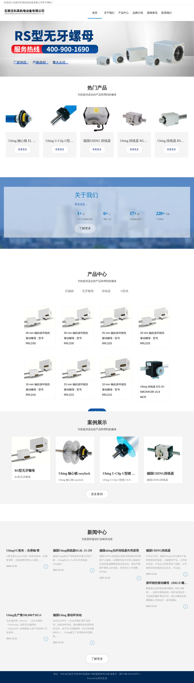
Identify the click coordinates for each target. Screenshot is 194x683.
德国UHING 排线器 (97, 141)
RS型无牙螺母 (25, 524)
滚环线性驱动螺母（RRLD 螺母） (168, 669)
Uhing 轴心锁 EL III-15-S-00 (27, 141)
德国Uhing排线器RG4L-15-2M (72, 637)
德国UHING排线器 (160, 526)
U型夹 (125, 381)
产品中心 (123, 12)
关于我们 (109, 12)
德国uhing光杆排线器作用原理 (119, 637)
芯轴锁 (69, 381)
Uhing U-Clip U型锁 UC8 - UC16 (126, 526)
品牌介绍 (138, 12)
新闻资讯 (152, 12)
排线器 (106, 381)
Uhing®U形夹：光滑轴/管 (22, 637)
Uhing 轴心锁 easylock (74, 526)
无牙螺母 (88, 381)
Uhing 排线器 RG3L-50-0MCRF (142, 141)
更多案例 (97, 547)
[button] (89, 547)
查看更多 (22, 149)
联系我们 (166, 12)
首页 (94, 12)
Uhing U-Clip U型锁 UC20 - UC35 (69, 141)
